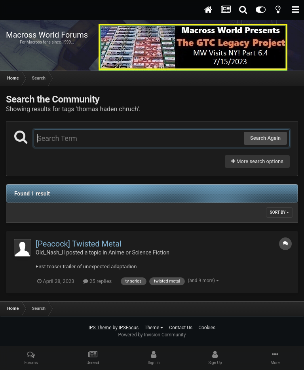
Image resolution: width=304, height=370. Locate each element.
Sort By (279, 212)
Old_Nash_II (50, 252)
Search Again (265, 138)
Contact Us (180, 327)
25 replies (97, 281)
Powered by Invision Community (152, 335)
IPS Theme (100, 327)
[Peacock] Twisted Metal (79, 244)
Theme (153, 327)
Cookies (206, 327)
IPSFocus (129, 327)
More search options (257, 161)
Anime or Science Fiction (138, 252)
